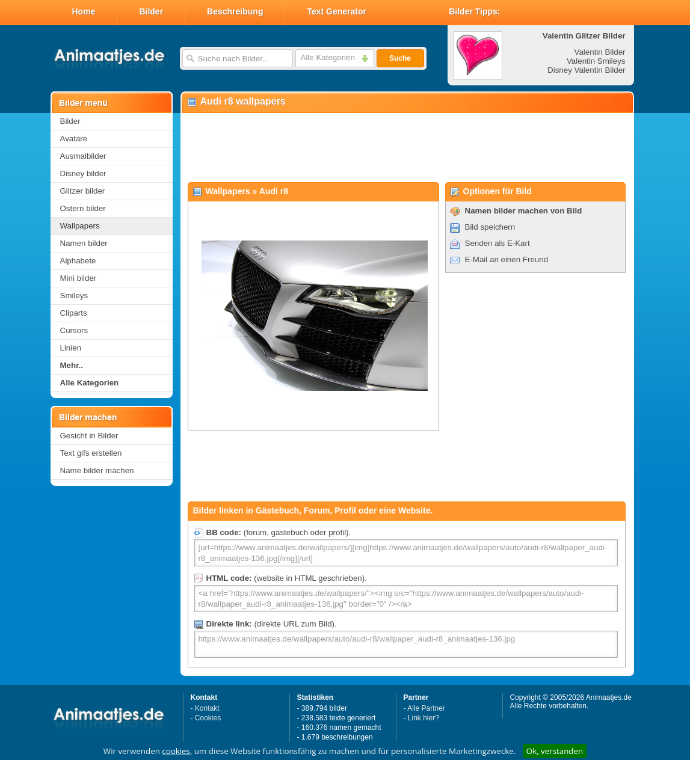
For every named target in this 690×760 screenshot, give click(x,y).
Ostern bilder (83, 208)
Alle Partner (426, 708)
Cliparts (73, 312)
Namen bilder (84, 243)
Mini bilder (78, 278)
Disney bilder (83, 173)
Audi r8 (273, 191)
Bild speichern (490, 226)
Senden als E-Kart (497, 243)
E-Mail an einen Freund (507, 259)
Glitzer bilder (82, 190)
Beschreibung (235, 11)
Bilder (151, 11)
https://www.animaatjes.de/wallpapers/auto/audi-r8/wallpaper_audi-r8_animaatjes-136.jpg (406, 644)
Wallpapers (80, 225)
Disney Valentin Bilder (586, 70)
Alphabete (78, 260)
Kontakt (207, 708)
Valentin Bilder (600, 52)
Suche (400, 58)
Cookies (208, 718)
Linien (71, 347)
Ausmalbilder (83, 156)
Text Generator (336, 11)
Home (84, 11)
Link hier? (423, 718)
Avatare (74, 138)
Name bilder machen (97, 470)
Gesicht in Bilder (89, 435)
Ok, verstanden (554, 751)
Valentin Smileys (596, 61)
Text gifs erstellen (91, 453)
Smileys (74, 295)
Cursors (74, 330)
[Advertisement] (407, 148)
